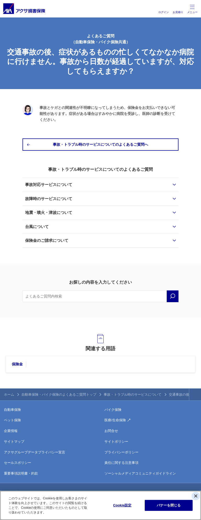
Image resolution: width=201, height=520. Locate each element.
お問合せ (111, 431)
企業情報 (11, 431)
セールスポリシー (17, 463)
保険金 (17, 364)
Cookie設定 (122, 505)
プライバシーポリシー (121, 452)
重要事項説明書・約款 (21, 473)
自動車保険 (12, 410)
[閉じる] (196, 496)
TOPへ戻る (195, 394)
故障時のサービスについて (48, 198)
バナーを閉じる (169, 505)
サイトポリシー (116, 441)
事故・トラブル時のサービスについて (132, 394)
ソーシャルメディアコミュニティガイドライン (140, 473)
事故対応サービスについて (48, 184)
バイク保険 (112, 410)
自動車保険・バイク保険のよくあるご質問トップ (58, 394)
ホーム (9, 394)
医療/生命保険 (115, 420)
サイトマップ (14, 441)
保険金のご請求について (46, 240)
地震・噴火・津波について (48, 212)
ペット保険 (12, 420)
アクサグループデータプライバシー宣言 (34, 452)
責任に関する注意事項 (121, 463)
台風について (37, 226)
